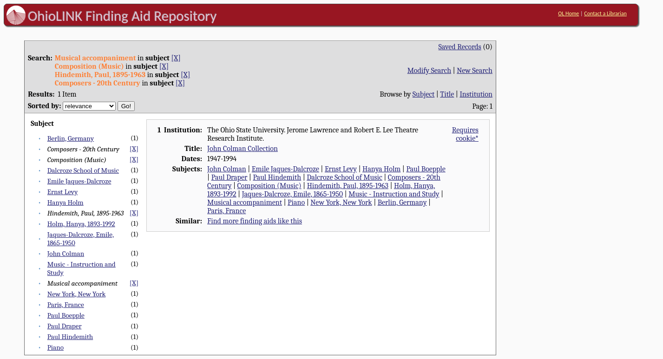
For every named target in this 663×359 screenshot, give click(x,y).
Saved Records (460, 47)
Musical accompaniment (244, 202)
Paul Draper (64, 326)
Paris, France (65, 304)
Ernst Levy (62, 192)
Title (447, 94)
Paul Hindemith (70, 337)
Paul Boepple (66, 315)
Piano (55, 347)
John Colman (65, 253)
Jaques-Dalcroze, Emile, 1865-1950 (292, 194)
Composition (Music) (269, 186)
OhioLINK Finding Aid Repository (122, 16)
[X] (175, 58)
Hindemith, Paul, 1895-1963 (347, 186)
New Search (474, 70)
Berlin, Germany (70, 138)
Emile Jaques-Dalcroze (79, 181)
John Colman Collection (242, 148)
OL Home (568, 13)
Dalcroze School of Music (83, 170)
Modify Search (429, 70)
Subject (423, 94)
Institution (476, 94)
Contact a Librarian (605, 13)
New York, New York (76, 294)
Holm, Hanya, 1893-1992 (81, 224)
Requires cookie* (465, 134)
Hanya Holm (65, 202)
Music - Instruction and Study (393, 194)
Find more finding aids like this (254, 221)
